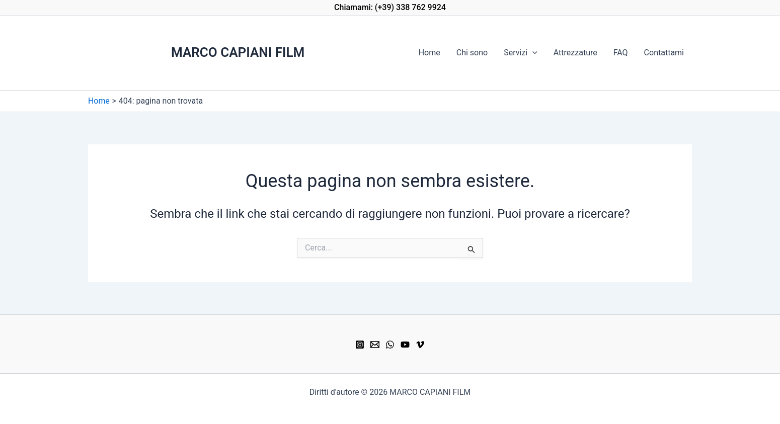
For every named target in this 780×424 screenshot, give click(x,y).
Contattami (664, 52)
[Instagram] (359, 344)
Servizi (520, 53)
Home (429, 52)
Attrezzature (575, 52)
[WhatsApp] (390, 344)
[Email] (374, 344)
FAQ (620, 52)
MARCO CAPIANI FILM (237, 52)
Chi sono (472, 52)
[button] (390, 7)
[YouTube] (405, 344)
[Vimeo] (420, 344)
